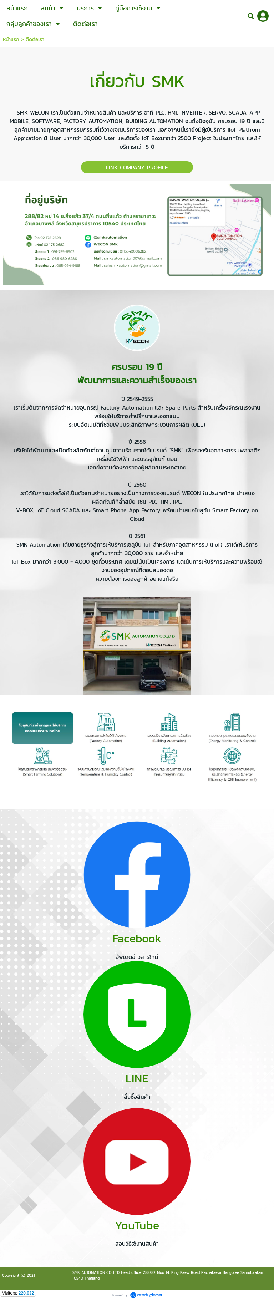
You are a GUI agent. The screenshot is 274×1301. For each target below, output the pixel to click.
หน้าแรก (11, 39)
